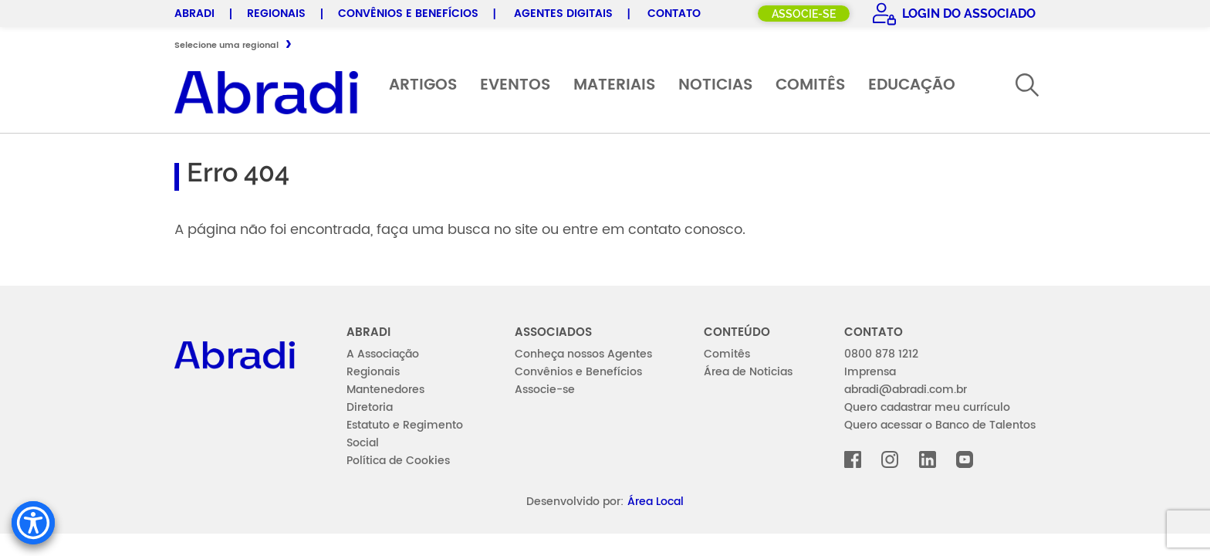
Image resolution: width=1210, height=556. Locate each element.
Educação (911, 85)
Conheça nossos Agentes (583, 354)
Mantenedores (385, 389)
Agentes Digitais (563, 13)
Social (362, 443)
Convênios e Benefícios (408, 13)
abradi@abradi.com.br (905, 389)
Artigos (423, 85)
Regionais (276, 13)
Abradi (194, 13)
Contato (674, 13)
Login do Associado (967, 13)
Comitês (810, 85)
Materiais (614, 85)
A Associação (382, 354)
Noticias (715, 85)
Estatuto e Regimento (404, 425)
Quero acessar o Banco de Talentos (940, 425)
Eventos (515, 85)
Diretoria (369, 407)
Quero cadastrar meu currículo (927, 407)
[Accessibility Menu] (33, 522)
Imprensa (870, 372)
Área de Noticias (748, 372)
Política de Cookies (398, 461)
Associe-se (804, 14)
